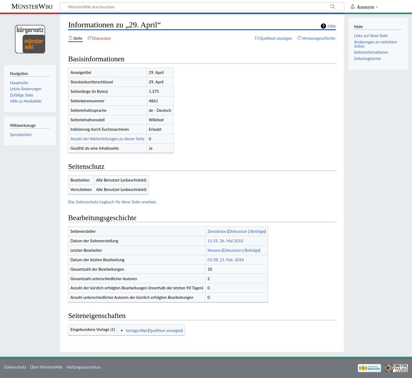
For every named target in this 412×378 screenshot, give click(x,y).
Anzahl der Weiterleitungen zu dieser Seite (107, 138)
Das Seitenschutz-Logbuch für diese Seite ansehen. (112, 201)
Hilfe (331, 26)
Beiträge (257, 231)
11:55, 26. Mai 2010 (225, 240)
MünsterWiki (32, 6)
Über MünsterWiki (46, 367)
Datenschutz (15, 367)
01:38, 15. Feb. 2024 (226, 259)
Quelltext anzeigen (165, 330)
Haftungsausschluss (83, 367)
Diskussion (237, 231)
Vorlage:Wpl (136, 330)
